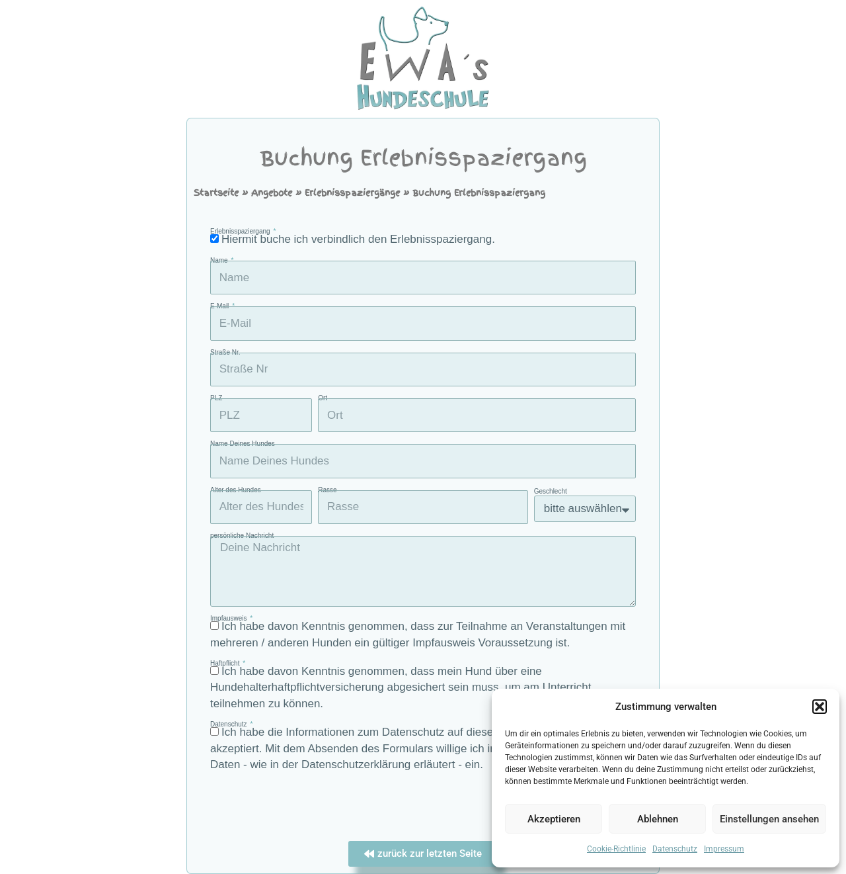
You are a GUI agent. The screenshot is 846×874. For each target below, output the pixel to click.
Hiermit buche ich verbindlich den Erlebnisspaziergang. (358, 239)
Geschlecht (550, 491)
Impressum (724, 848)
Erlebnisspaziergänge (352, 193)
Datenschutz (674, 848)
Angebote (271, 193)
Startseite (216, 193)
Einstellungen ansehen (769, 819)
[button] (819, 706)
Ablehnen (657, 819)
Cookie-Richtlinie (616, 848)
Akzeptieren (553, 819)
